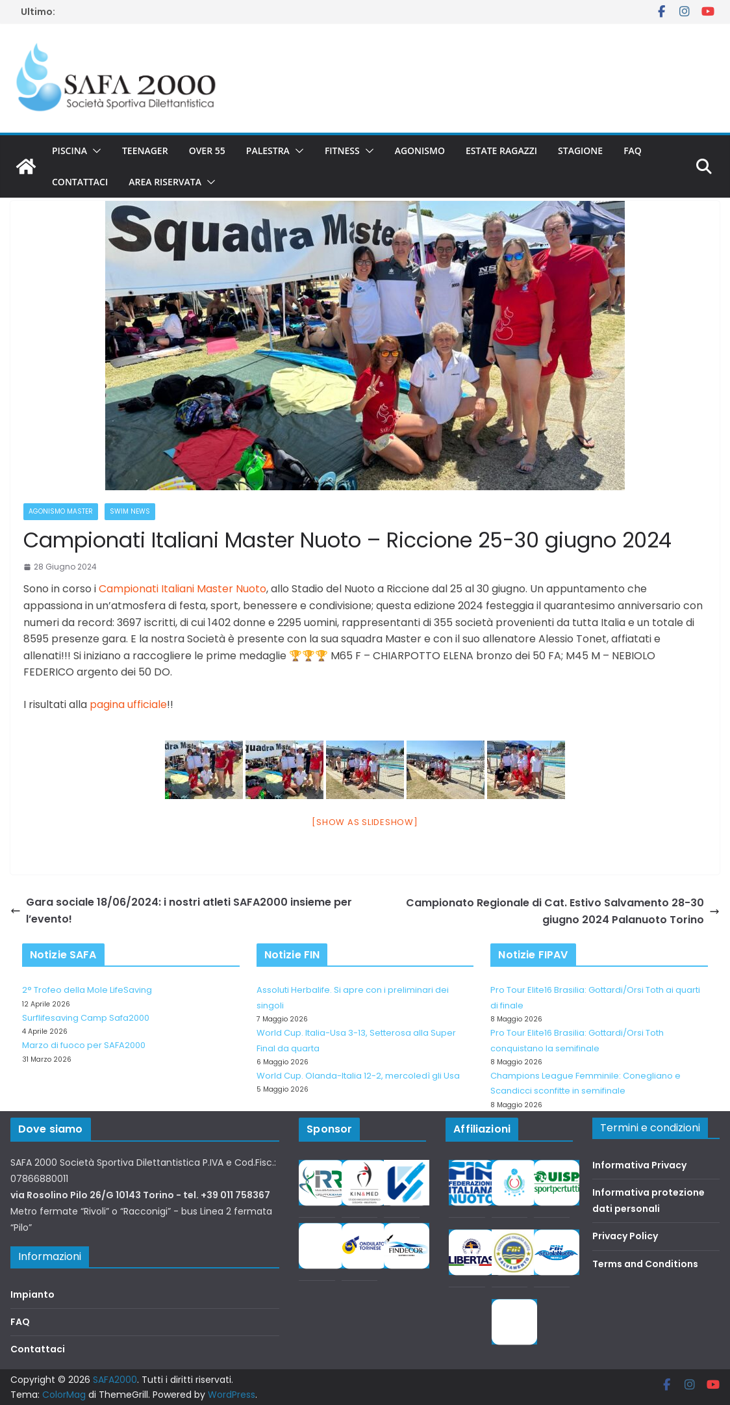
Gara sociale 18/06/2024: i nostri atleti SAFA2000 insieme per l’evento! (181, 910)
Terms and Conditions (645, 1263)
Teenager (145, 150)
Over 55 (207, 150)
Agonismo (420, 150)
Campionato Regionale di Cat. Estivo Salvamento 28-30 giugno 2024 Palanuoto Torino (563, 911)
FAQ (632, 150)
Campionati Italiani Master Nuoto (182, 588)
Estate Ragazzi (501, 150)
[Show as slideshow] (365, 822)
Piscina (69, 150)
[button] (94, 151)
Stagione (580, 150)
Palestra (268, 150)
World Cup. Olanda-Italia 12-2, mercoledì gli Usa (358, 1076)
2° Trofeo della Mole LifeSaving (87, 990)
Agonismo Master (61, 511)
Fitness (342, 150)
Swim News (130, 511)
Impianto (32, 1294)
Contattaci (80, 182)
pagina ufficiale (128, 704)
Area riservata (165, 182)
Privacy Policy (625, 1235)
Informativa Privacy (639, 1165)
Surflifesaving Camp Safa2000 (85, 1018)
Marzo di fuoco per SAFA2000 (83, 1045)
